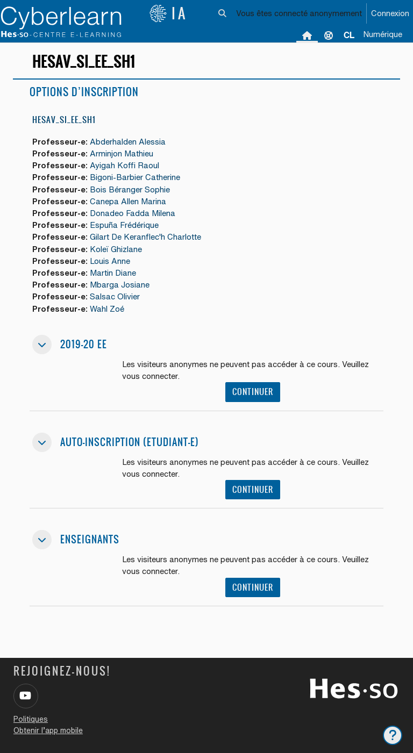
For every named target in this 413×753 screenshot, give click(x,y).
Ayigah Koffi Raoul (124, 165)
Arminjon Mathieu (121, 153)
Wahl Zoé (107, 309)
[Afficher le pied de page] (392, 735)
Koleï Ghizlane (116, 249)
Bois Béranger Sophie (130, 189)
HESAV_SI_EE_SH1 (64, 119)
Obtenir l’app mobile (48, 730)
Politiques (30, 719)
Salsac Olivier (115, 296)
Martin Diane (113, 273)
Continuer (252, 391)
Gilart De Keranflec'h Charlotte (145, 237)
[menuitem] (349, 35)
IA (168, 13)
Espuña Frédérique (124, 225)
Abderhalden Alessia (128, 142)
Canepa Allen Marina (128, 201)
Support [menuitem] (328, 35)
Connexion (390, 13)
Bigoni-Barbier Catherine (135, 177)
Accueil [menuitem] (307, 35)
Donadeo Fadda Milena (132, 213)
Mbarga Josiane (119, 285)
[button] (222, 13)
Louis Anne (110, 261)
